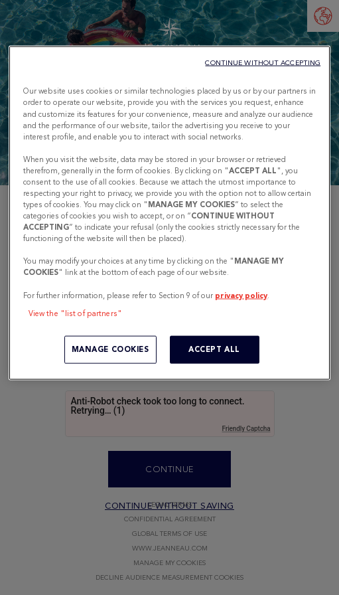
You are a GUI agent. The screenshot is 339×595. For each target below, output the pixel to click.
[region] (169, 213)
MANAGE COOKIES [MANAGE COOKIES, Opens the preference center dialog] (110, 348)
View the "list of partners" (75, 312)
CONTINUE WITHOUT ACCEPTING (262, 62)
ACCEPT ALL (214, 348)
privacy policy (241, 294)
